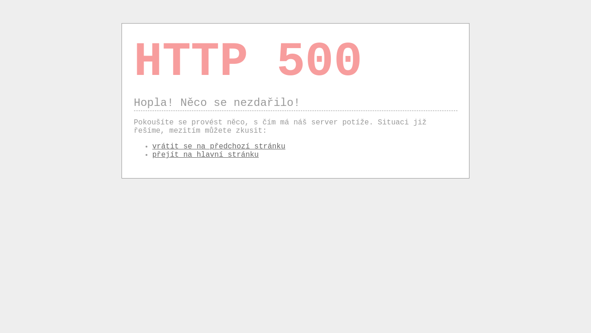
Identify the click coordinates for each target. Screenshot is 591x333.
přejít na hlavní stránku (205, 155)
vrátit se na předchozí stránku (219, 146)
